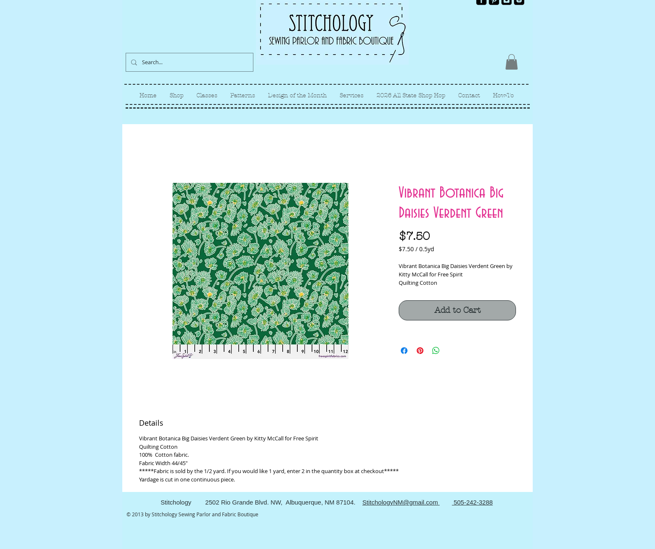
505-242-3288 (472, 502)
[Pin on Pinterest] (420, 351)
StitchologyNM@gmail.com (400, 502)
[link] (511, 62)
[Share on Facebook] (404, 351)
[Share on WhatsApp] (436, 351)
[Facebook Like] (510, 12)
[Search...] (188, 62)
